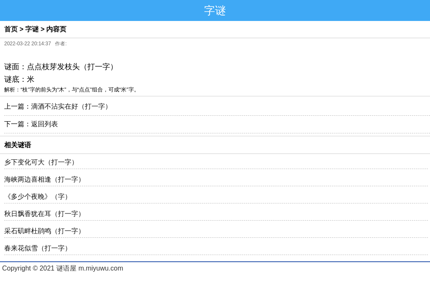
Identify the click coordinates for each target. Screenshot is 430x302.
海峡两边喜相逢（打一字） (44, 179)
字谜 (32, 29)
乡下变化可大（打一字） (41, 162)
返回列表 (44, 124)
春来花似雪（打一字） (37, 248)
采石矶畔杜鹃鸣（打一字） (44, 230)
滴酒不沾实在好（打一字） (71, 106)
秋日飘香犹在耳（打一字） (44, 213)
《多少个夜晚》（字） (37, 196)
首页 (11, 29)
